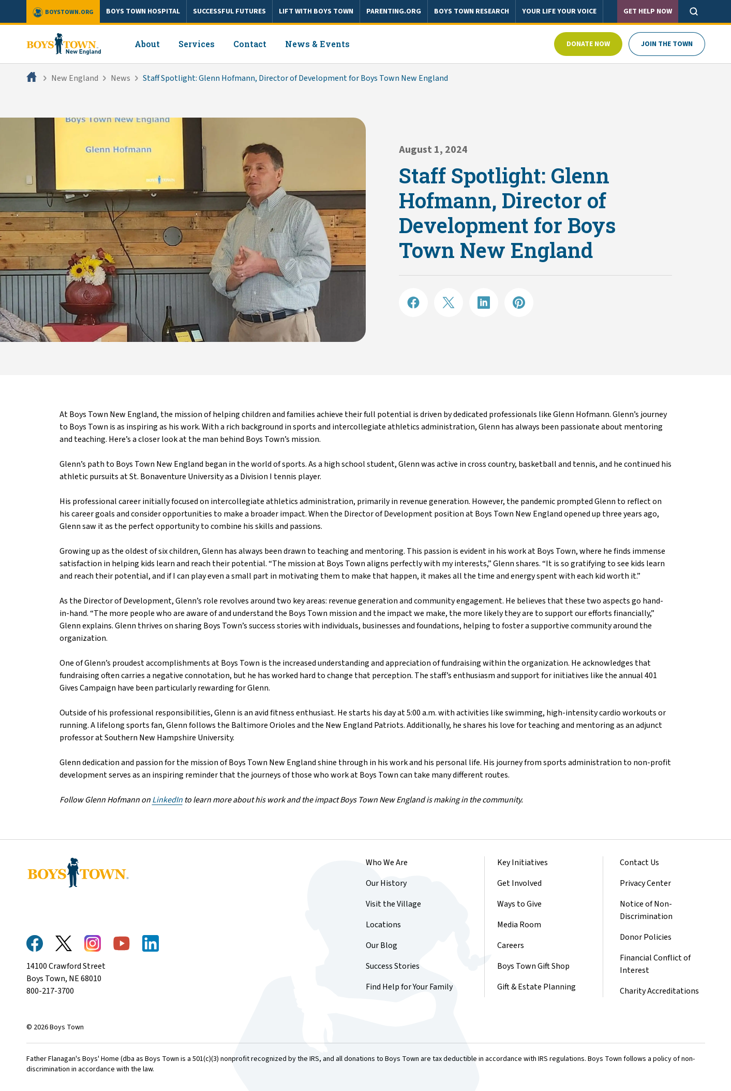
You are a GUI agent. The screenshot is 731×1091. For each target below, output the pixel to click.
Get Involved (519, 883)
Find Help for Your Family (409, 987)
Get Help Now (647, 11)
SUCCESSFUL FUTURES (229, 11)
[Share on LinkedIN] (483, 302)
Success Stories (393, 966)
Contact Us (639, 862)
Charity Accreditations (659, 991)
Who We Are (387, 862)
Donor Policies (646, 937)
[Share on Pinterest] (518, 302)
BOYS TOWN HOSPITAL (143, 11)
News (120, 78)
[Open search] (693, 11)
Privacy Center (645, 883)
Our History (386, 883)
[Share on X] (448, 302)
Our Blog (381, 945)
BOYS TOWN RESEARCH (471, 11)
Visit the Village (393, 904)
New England (74, 78)
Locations (383, 924)
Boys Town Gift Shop (533, 966)
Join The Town (667, 44)
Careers (510, 945)
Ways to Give (519, 904)
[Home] (32, 78)
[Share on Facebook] (413, 302)
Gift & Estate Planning (536, 987)
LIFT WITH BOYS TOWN (316, 11)
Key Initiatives (522, 862)
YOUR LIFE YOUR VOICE (559, 11)
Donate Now (588, 44)
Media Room (519, 924)
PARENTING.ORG (393, 11)
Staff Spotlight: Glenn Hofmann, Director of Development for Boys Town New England (295, 78)
